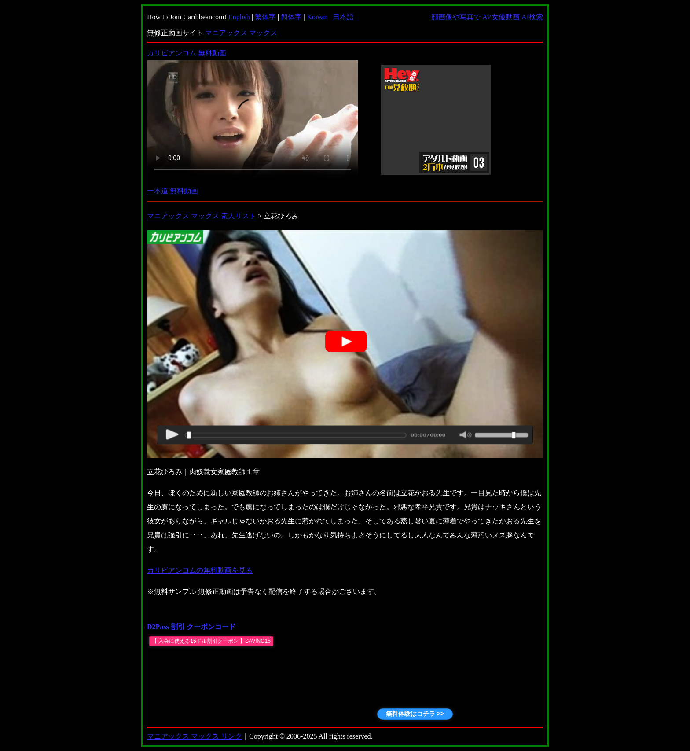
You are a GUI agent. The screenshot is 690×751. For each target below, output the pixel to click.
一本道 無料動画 (172, 191)
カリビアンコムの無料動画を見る (200, 570)
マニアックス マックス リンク (194, 736)
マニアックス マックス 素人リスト (201, 216)
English (239, 17)
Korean (317, 17)
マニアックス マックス (241, 33)
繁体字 (265, 17)
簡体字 (291, 17)
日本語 (343, 17)
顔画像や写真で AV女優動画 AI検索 (487, 17)
